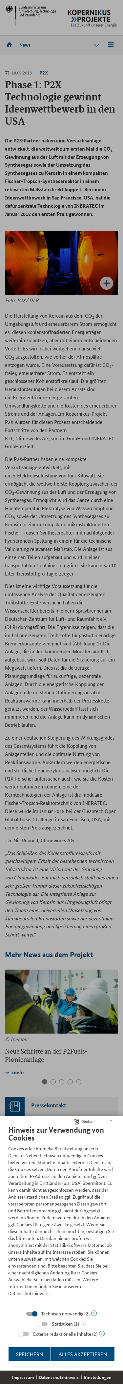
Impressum (23, 1377)
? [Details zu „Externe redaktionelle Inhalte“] (102, 1333)
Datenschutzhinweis (59, 1377)
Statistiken (62, 1323)
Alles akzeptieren (83, 1354)
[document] (61, 1215)
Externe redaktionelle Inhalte (62, 1334)
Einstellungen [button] (98, 1377)
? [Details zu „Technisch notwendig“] (94, 1313)
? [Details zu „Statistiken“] (83, 1323)
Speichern (29, 1354)
